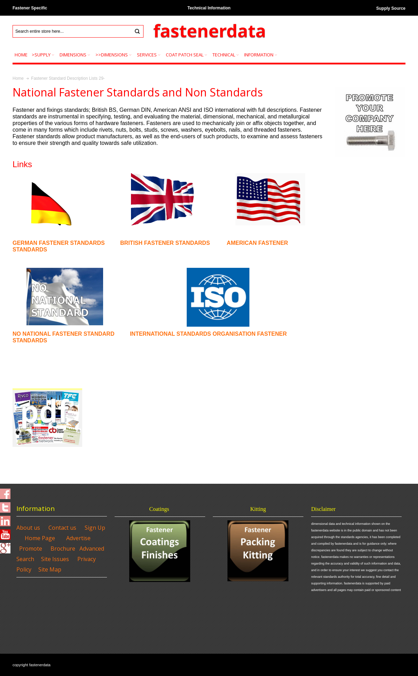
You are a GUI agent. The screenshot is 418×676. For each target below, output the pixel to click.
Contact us (62, 527)
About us (28, 527)
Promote (30, 548)
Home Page (40, 538)
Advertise (78, 538)
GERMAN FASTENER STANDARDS (59, 243)
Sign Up (95, 527)
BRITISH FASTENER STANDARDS (165, 243)
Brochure (63, 548)
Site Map (49, 569)
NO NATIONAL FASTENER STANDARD (63, 334)
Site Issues (55, 559)
